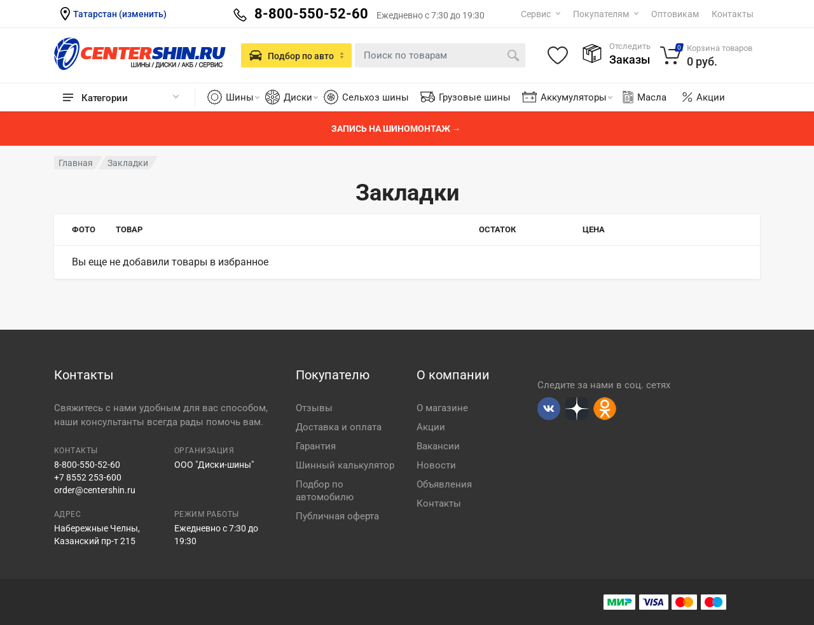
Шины (242, 97)
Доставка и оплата (339, 427)
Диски (301, 97)
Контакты (733, 14)
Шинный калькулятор (345, 465)
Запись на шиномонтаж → (396, 128)
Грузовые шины (475, 97)
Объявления (444, 484)
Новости (436, 465)
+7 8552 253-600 (87, 477)
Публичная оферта (337, 516)
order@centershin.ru (94, 490)
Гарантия (316, 446)
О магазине (442, 408)
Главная (76, 163)
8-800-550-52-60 (87, 465)
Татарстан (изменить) (120, 14)
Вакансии (438, 446)
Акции (710, 97)
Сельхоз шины (375, 97)
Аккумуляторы (576, 97)
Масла (643, 97)
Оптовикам (675, 14)
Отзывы (314, 408)
